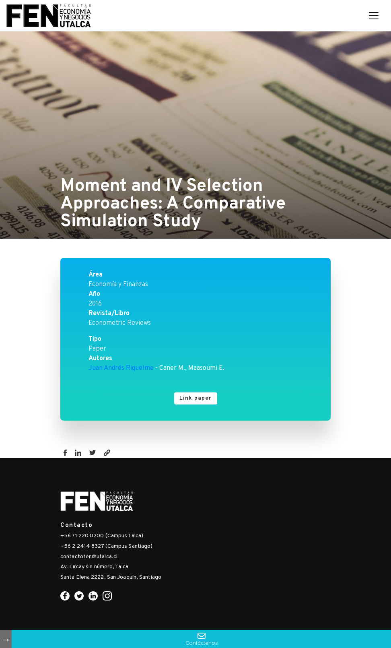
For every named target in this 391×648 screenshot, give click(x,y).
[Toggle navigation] (374, 15)
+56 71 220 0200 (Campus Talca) (101, 535)
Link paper (195, 398)
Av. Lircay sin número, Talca (94, 566)
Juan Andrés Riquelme (121, 368)
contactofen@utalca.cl (88, 556)
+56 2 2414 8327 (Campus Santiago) (106, 546)
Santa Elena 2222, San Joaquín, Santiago (110, 577)
